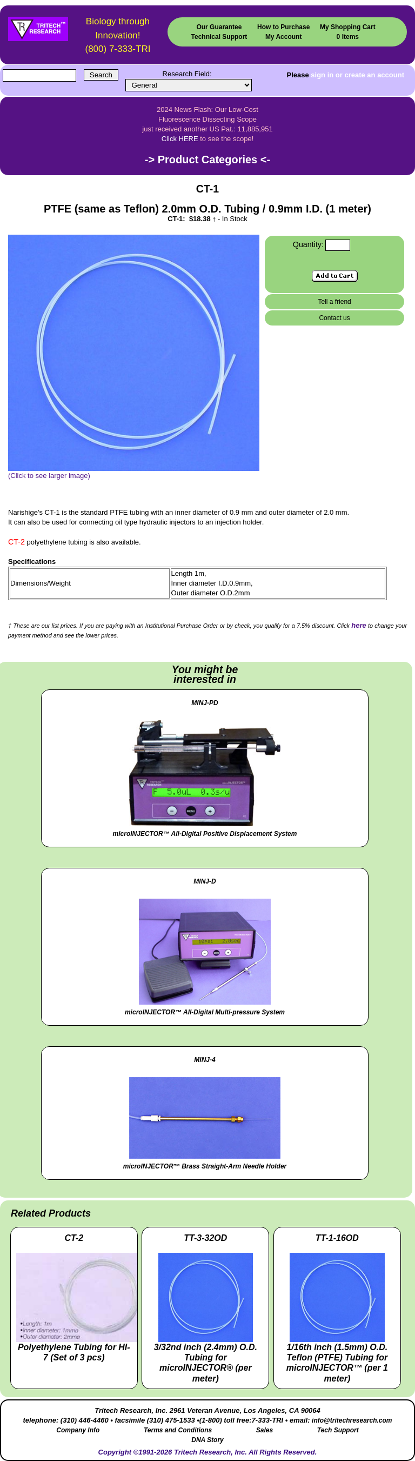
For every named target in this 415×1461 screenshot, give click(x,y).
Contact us (334, 318)
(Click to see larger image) (133, 472)
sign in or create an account (357, 75)
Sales (264, 1430)
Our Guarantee (219, 27)
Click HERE (180, 139)
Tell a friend (334, 302)
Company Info (77, 1430)
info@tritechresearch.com (352, 1420)
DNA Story (207, 1440)
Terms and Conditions (178, 1430)
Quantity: (308, 244)
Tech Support (338, 1430)
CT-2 (16, 541)
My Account (283, 37)
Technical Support (219, 37)
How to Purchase (283, 27)
